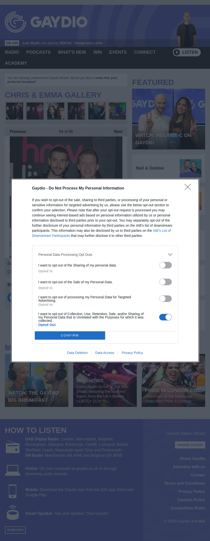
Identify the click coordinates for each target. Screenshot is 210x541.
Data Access (104, 353)
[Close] (189, 188)
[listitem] (105, 254)
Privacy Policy (132, 353)
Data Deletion (77, 353)
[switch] (165, 265)
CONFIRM (70, 335)
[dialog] (105, 270)
